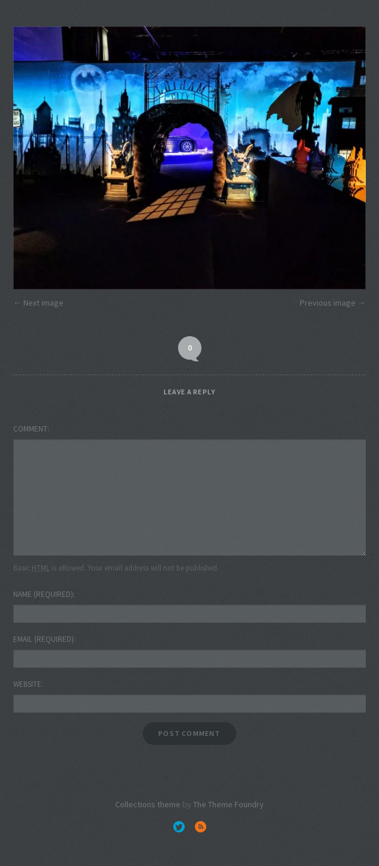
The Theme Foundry (228, 804)
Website (27, 684)
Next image (43, 302)
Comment (30, 429)
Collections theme (148, 804)
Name (43, 594)
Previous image (328, 302)
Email (43, 639)
